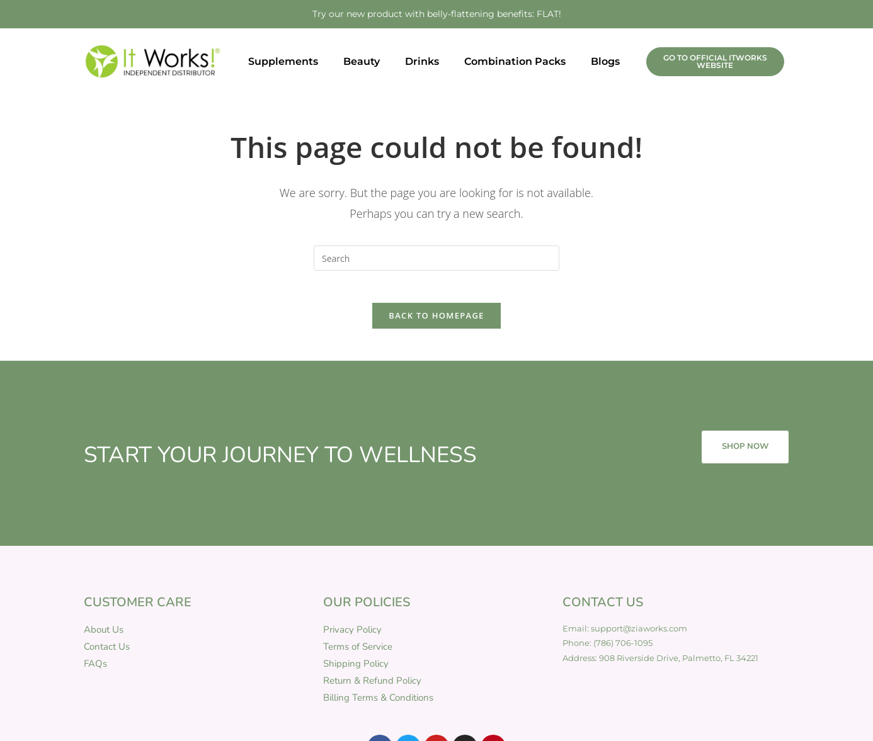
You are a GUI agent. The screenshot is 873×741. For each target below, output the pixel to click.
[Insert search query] (436, 258)
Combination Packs (515, 61)
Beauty (361, 61)
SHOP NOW (745, 453)
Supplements (283, 61)
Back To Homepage (436, 321)
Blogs (605, 61)
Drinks (422, 61)
